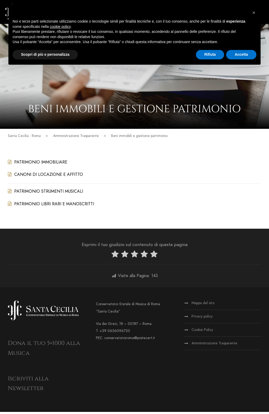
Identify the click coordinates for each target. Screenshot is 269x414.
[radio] (115, 257)
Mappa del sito (203, 305)
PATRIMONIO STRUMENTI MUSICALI (48, 193)
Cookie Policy (202, 331)
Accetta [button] (241, 54)
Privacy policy (202, 318)
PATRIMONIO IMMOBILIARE (40, 164)
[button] (254, 12)
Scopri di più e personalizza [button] (45, 54)
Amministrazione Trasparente (214, 345)
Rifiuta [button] (210, 54)
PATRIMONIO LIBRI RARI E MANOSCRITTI (54, 206)
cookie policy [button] (60, 26)
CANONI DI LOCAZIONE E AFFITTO (48, 177)
